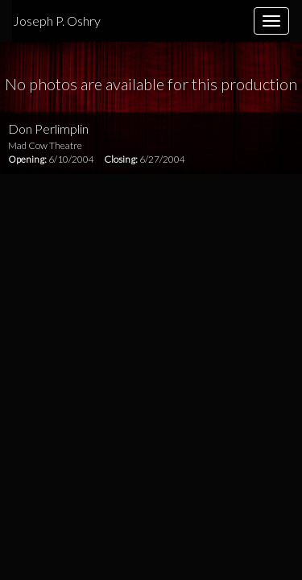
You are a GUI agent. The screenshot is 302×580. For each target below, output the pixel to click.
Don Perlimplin (48, 128)
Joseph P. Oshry (57, 20)
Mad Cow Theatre (45, 145)
